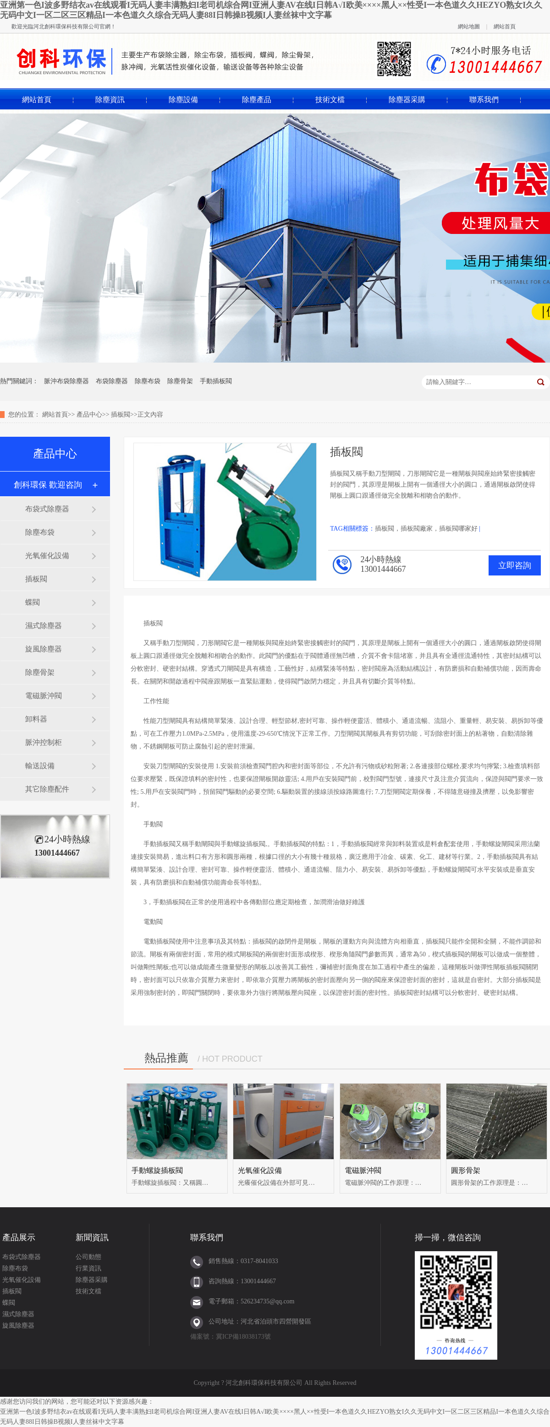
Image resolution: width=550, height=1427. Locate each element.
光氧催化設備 (47, 555)
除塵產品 (256, 99)
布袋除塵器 (112, 381)
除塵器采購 (407, 99)
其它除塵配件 (47, 789)
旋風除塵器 (43, 649)
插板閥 (120, 414)
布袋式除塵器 (47, 509)
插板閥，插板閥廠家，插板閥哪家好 (426, 528)
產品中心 (89, 414)
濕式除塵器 (43, 625)
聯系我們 (484, 99)
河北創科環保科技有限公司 (66, 26)
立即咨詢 (514, 565)
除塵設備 (183, 99)
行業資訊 (88, 1268)
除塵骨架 (180, 381)
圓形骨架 (465, 1170)
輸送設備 (40, 766)
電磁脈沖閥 (43, 696)
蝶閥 (32, 602)
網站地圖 (469, 26)
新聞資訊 (92, 1237)
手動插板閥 (216, 381)
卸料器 (36, 719)
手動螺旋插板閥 (157, 1170)
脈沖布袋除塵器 (66, 381)
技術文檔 (330, 99)
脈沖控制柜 (43, 742)
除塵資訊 (110, 99)
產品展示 (18, 1237)
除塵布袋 (147, 381)
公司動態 (88, 1256)
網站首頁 (505, 26)
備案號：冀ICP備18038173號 (230, 1336)
